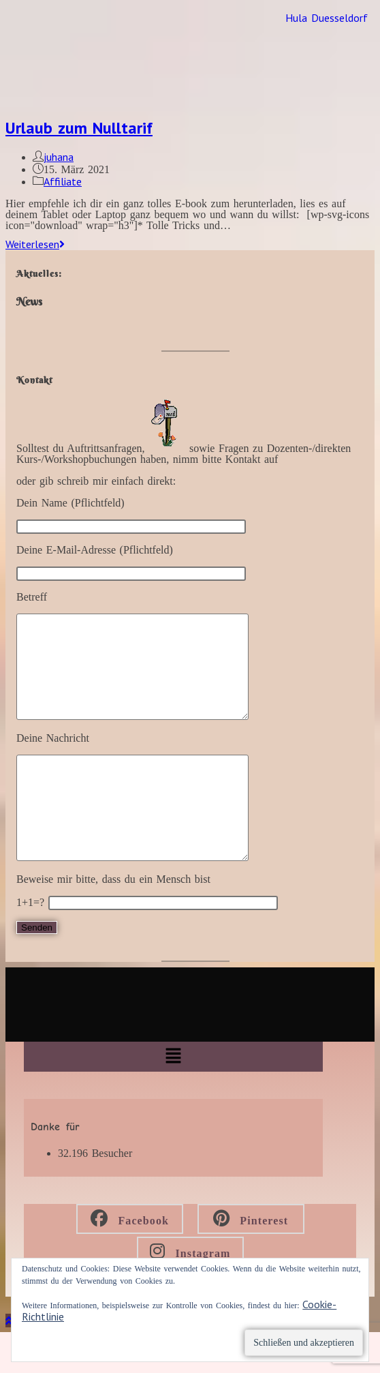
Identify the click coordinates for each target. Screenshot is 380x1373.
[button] (173, 1098)
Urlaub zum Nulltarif (79, 127)
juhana (59, 157)
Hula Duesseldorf (326, 18)
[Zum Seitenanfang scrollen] (8, 1361)
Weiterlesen (35, 244)
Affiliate (63, 181)
